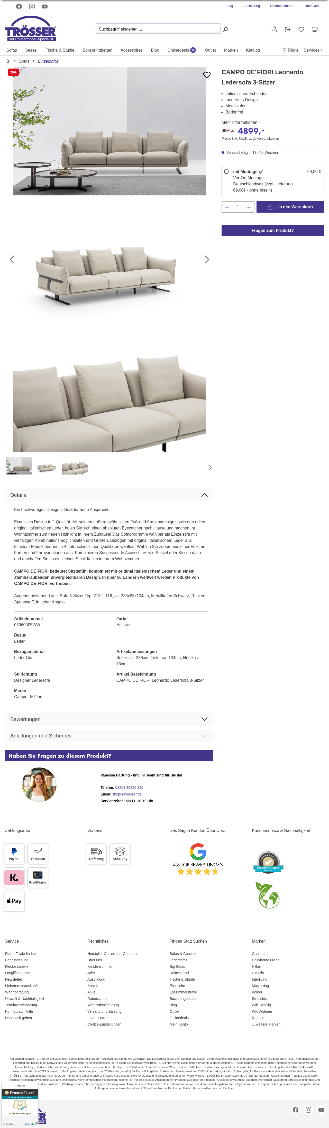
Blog (229, 6)
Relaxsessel (179, 973)
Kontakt (93, 986)
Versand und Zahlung (104, 1011)
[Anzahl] (238, 207)
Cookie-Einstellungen (104, 1024)
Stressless (260, 999)
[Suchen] (225, 29)
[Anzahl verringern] (227, 207)
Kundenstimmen (282, 6)
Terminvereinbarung (21, 1005)
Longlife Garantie (19, 973)
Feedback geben (18, 1018)
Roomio (258, 1018)
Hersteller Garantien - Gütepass (112, 954)
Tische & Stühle (182, 979)
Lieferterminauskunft (21, 986)
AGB (91, 992)
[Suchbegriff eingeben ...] (158, 28)
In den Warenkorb (290, 206)
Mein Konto (179, 1024)
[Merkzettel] (301, 29)
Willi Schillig (261, 1005)
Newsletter (13, 979)
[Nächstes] (207, 260)
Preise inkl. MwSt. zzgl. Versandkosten (250, 138)
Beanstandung (16, 960)
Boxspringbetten (183, 999)
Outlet (174, 1011)
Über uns (94, 960)
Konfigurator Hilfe (19, 1011)
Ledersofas (178, 960)
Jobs (91, 973)
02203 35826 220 (128, 787)
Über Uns (312, 6)
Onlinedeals (179, 1018)
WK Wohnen (262, 1011)
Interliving (259, 979)
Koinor (257, 992)
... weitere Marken (266, 1024)
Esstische (177, 986)
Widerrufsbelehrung (103, 1005)
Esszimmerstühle (183, 992)
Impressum (96, 1018)
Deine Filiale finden (20, 954)
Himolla (258, 973)
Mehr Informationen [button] (239, 122)
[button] (290, 50)
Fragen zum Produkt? (273, 230)
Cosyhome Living (265, 960)
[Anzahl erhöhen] (249, 207)
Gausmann (260, 954)
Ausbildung (251, 6)
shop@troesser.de (127, 794)
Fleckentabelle (16, 966)
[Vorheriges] (11, 260)
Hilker (256, 966)
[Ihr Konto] (274, 29)
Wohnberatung (17, 992)
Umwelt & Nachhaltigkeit (24, 999)
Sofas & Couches (183, 954)
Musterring (260, 986)
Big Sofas (177, 966)
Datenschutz (97, 999)
